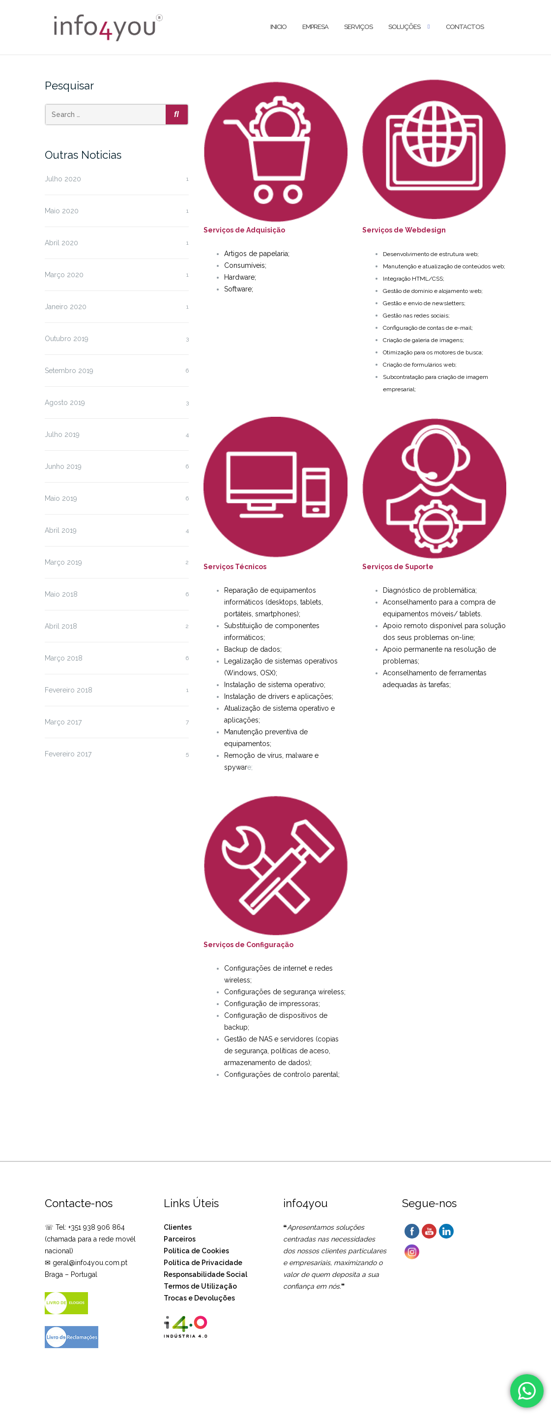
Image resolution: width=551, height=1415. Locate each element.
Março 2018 (64, 658)
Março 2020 (64, 275)
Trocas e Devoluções (199, 1298)
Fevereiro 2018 (68, 690)
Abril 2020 (61, 243)
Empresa (315, 26)
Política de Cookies (196, 1251)
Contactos (465, 26)
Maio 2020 (62, 211)
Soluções (404, 26)
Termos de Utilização (200, 1286)
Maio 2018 (61, 594)
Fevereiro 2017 (68, 754)
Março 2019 (63, 562)
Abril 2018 (61, 626)
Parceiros (180, 1239)
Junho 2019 (63, 466)
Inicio (278, 26)
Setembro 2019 (69, 371)
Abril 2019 (61, 530)
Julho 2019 (62, 434)
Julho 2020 (63, 179)
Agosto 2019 (65, 402)
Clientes (178, 1227)
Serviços (358, 26)
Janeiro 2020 (66, 307)
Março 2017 (63, 722)
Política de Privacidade (203, 1263)
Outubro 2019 (66, 339)
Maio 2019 (61, 498)
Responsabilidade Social (205, 1274)
